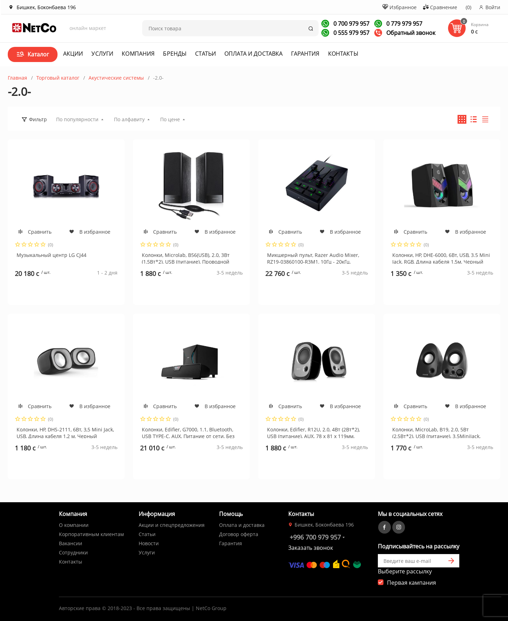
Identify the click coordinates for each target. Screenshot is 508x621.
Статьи (205, 53)
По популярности (77, 119)
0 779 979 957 (403, 23)
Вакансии (70, 543)
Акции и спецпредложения (172, 525)
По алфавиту (129, 119)
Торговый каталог (57, 77)
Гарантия (305, 53)
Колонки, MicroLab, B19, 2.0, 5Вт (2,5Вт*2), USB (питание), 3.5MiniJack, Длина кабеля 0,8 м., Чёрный (436, 432)
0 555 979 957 (350, 33)
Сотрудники (73, 552)
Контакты (343, 53)
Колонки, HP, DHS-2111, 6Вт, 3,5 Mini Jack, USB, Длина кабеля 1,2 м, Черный (65, 432)
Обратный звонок (404, 33)
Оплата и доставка (253, 53)
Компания (138, 53)
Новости (149, 543)
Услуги (102, 53)
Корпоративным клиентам (91, 534)
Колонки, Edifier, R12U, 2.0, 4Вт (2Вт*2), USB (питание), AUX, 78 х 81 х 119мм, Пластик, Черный (313, 432)
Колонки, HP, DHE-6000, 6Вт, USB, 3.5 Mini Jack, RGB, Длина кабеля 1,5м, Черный (441, 258)
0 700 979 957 (350, 23)
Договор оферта (238, 534)
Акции (73, 53)
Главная (17, 77)
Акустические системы (116, 77)
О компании (74, 525)
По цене (170, 119)
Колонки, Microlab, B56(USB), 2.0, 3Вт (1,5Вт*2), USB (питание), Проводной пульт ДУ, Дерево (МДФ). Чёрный (186, 258)
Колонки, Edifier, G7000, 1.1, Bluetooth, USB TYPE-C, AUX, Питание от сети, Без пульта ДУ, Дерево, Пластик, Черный (188, 432)
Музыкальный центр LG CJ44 (51, 255)
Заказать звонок (310, 548)
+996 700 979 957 (315, 537)
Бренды (175, 53)
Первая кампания (411, 582)
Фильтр (38, 119)
